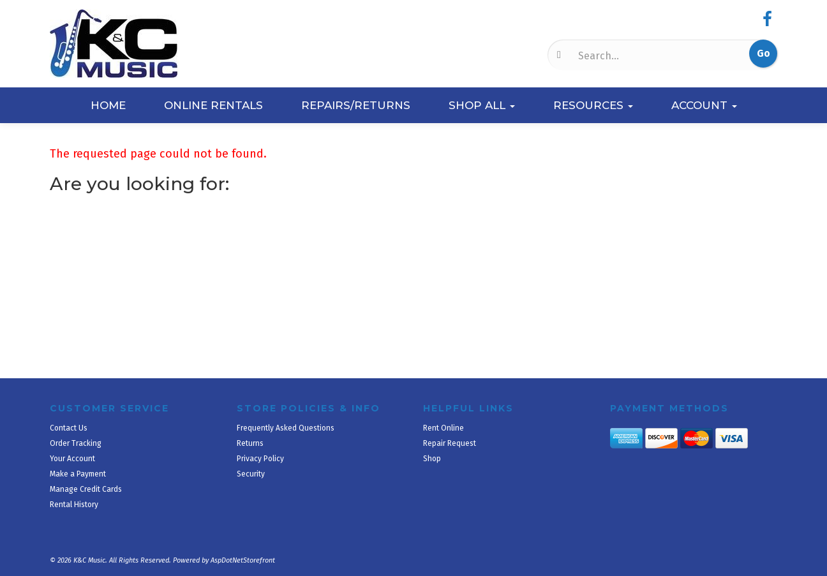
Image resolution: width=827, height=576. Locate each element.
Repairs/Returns (355, 105)
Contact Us (68, 428)
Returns (250, 443)
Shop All (482, 105)
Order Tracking (75, 443)
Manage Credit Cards (86, 489)
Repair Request (449, 443)
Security (251, 473)
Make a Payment (78, 473)
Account (704, 105)
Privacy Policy (260, 458)
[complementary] (734, 506)
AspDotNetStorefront (243, 560)
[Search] (639, 55)
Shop (432, 458)
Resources (593, 105)
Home (108, 105)
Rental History (74, 504)
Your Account (72, 458)
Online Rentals (213, 105)
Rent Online (443, 428)
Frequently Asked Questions (285, 428)
